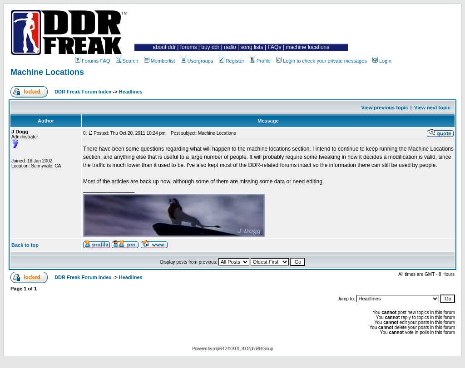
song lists (252, 47)
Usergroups (197, 61)
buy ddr (210, 47)
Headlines (131, 91)
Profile (260, 61)
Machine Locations (47, 72)
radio (230, 47)
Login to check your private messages (321, 61)
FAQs (274, 47)
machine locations (307, 47)
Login (381, 61)
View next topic (432, 107)
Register (231, 61)
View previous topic (384, 107)
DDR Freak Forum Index (82, 91)
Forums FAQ (92, 61)
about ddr (164, 47)
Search (127, 61)
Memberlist (159, 61)
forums (188, 47)
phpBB (218, 348)
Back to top (25, 245)
